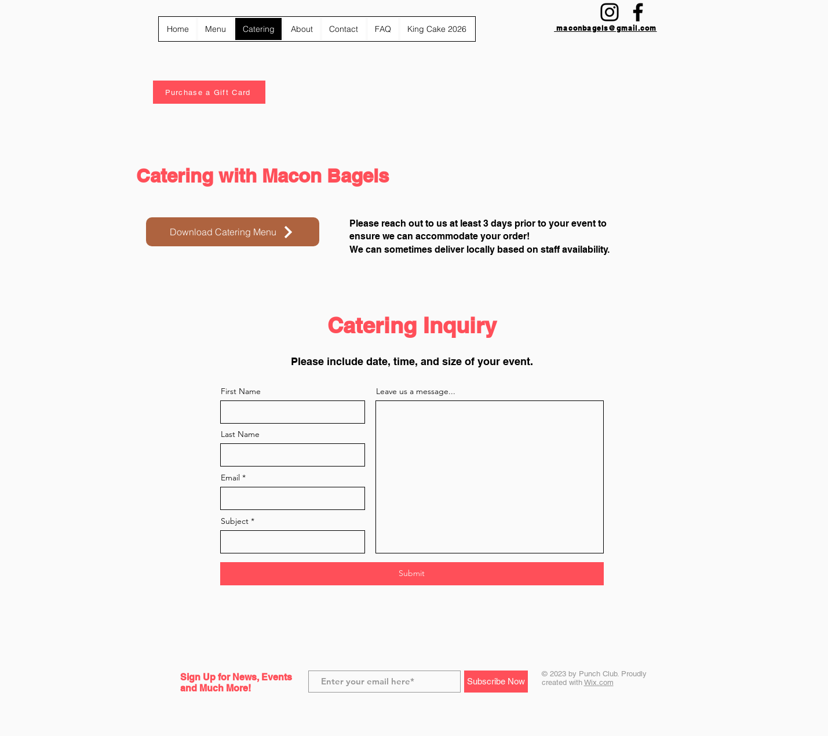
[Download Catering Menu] (232, 231)
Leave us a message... (415, 391)
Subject (235, 521)
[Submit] (412, 573)
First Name (241, 391)
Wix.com (599, 682)
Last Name (240, 434)
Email (230, 477)
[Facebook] (638, 12)
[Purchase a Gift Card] (209, 92)
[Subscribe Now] (496, 682)
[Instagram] (609, 12)
